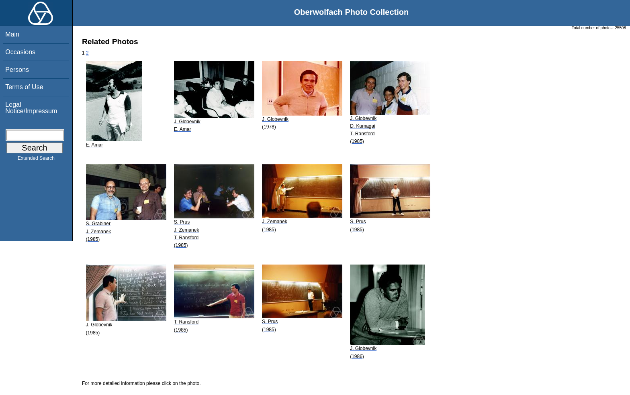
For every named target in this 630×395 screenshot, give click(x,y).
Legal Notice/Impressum (31, 107)
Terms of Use (24, 86)
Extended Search (36, 159)
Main (12, 34)
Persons (17, 69)
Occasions (20, 52)
